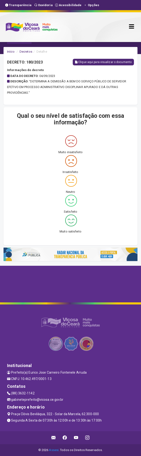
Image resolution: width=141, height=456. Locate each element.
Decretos (26, 51)
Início (11, 51)
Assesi (54, 450)
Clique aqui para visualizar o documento (103, 62)
